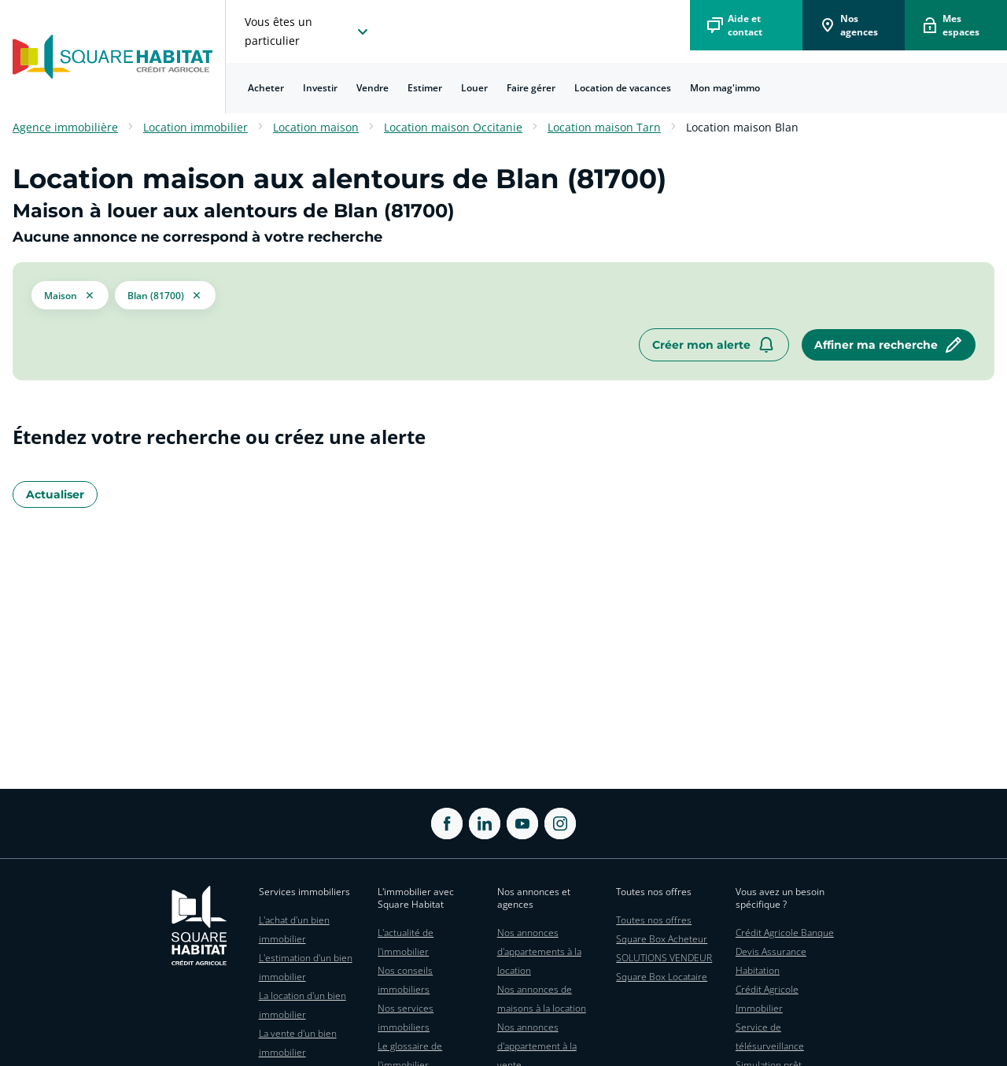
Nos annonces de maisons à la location (541, 999)
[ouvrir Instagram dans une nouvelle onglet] (560, 823)
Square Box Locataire (661, 976)
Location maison (316, 127)
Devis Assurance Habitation (771, 961)
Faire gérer (531, 87)
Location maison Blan (742, 127)
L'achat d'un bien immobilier (294, 929)
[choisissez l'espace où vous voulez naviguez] (308, 31)
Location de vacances (622, 87)
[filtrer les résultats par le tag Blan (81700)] (165, 295)
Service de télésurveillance (770, 1036)
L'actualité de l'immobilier (405, 942)
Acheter (266, 87)
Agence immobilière (65, 127)
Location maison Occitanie (453, 127)
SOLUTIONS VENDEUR (664, 957)
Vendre (372, 87)
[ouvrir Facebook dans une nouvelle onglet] (447, 823)
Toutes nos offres (654, 920)
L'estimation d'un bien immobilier (305, 967)
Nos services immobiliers (405, 1017)
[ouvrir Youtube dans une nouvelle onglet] (522, 823)
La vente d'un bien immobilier (298, 1043)
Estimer (425, 87)
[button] (70, 295)
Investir (320, 87)
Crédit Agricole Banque (785, 932)
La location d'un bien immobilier (302, 1005)
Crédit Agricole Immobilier (767, 999)
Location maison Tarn (604, 127)
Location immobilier (195, 127)
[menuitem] (265, 88)
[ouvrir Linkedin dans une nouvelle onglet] (484, 823)
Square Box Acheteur (661, 939)
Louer (474, 87)
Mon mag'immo (725, 87)
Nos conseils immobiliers (405, 980)
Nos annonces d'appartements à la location (539, 951)
